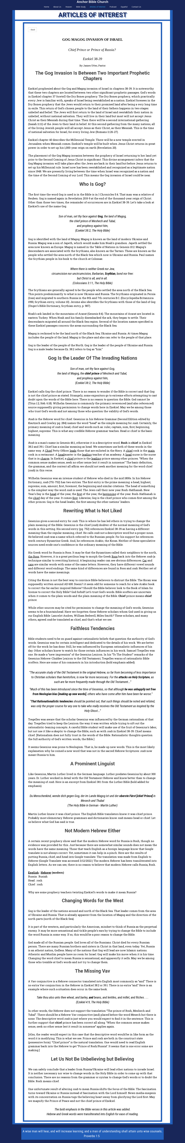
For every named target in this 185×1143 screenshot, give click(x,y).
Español (124, 7)
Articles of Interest (97, 7)
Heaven (68, 7)
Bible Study (81, 7)
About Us (57, 7)
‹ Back (32, 30)
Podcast (113, 7)
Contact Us (136, 7)
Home (46, 7)
